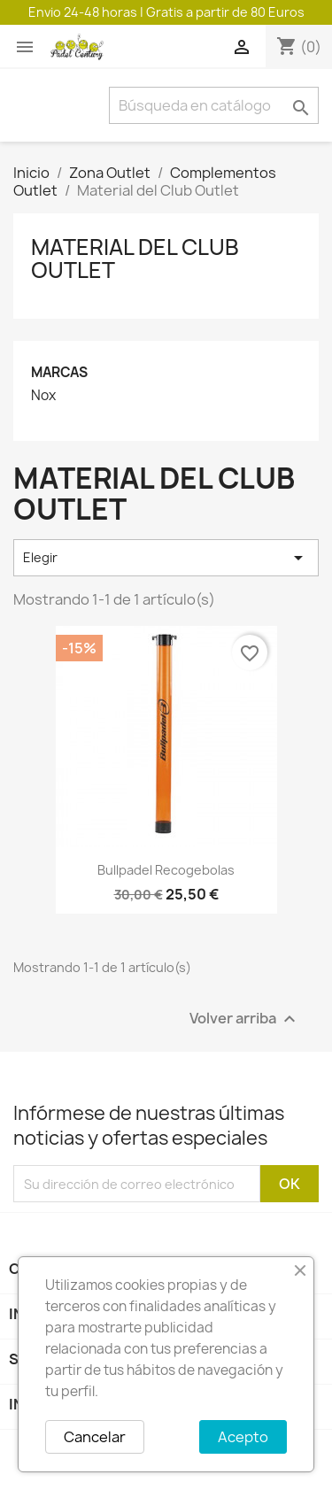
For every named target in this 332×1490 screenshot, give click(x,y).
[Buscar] (214, 105)
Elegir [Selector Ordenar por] (166, 557)
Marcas (59, 372)
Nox (43, 396)
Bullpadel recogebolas (166, 869)
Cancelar (95, 1437)
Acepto (243, 1437)
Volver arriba (244, 1019)
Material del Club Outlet (135, 258)
